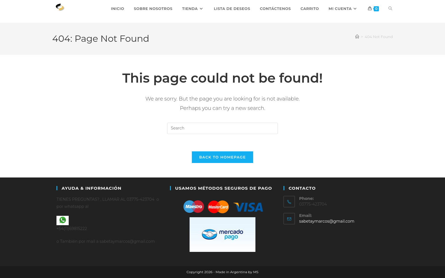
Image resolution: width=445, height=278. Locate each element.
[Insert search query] (222, 128)
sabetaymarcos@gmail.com (326, 221)
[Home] (357, 36)
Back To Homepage (222, 157)
